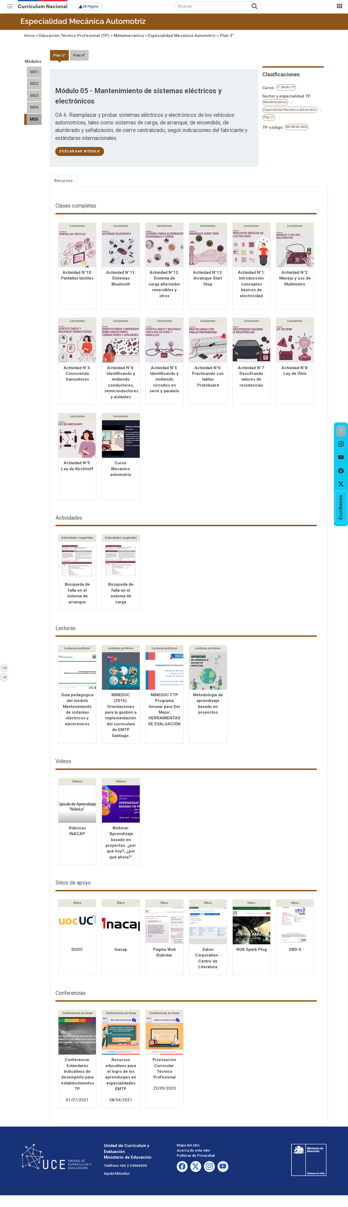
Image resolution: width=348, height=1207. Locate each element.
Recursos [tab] (63, 180)
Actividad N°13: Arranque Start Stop (208, 278)
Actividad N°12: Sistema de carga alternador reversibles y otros (164, 284)
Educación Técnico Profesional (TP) (74, 35)
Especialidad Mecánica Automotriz (83, 21)
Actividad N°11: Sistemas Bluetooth (121, 278)
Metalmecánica (129, 35)
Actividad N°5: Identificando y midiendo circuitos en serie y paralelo (164, 380)
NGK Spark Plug (251, 951)
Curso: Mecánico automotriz (120, 470)
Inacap (120, 951)
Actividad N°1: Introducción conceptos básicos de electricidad (251, 284)
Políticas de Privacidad (196, 1157)
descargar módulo (79, 151)
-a (5, 676)
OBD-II (295, 951)
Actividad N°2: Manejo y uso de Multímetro (295, 278)
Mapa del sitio (188, 1147)
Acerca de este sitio (193, 1152)
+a (5, 667)
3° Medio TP (286, 87)
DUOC (77, 951)
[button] (341, 431)
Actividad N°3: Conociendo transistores (77, 374)
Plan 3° (227, 35)
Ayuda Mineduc (117, 1175)
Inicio (29, 35)
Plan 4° (79, 55)
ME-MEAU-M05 (296, 127)
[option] (341, 444)
